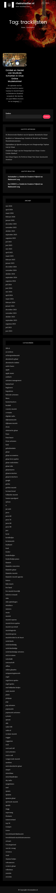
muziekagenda (11, 630)
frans (7, 434)
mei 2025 (9, 249)
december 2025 (11, 224)
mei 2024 (9, 292)
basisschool (10, 384)
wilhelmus (9, 870)
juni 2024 (9, 288)
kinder (8, 552)
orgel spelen (10, 684)
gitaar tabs (9, 466)
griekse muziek (11, 487)
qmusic (8, 720)
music (8, 612)
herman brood (11, 491)
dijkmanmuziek (11, 420)
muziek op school (12, 627)
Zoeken (8, 113)
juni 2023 (9, 331)
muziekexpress (11, 634)
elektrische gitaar (12, 430)
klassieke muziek (11, 573)
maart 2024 (10, 299)
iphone (8, 502)
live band (9, 587)
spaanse (8, 795)
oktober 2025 (10, 231)
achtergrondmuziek (13, 355)
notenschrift (10, 662)
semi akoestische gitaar (14, 766)
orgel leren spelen (12, 680)
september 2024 (11, 277)
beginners (9, 387)
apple (7, 370)
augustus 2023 (11, 324)
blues (7, 398)
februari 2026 (10, 217)
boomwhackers (11, 402)
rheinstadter (12, 177)
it (6, 505)
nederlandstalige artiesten (15, 652)
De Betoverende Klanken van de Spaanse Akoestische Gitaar (27, 135)
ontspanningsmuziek (13, 673)
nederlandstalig (11, 645)
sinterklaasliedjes (12, 777)
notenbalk (9, 659)
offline (8, 666)
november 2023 (11, 313)
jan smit (8, 509)
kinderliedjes (10, 555)
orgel (7, 677)
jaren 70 (8, 520)
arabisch (9, 377)
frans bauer (10, 437)
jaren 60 (8, 516)
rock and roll (10, 748)
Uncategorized (11, 845)
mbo (7, 598)
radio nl (8, 730)
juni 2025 (9, 245)
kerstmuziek (10, 541)
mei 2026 (9, 206)
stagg (7, 809)
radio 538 (9, 727)
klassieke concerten (13, 566)
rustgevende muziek (13, 759)
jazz (7, 530)
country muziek (11, 409)
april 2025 (9, 252)
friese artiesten (11, 441)
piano (8, 695)
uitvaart (8, 841)
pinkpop (9, 698)
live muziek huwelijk (13, 591)
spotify (8, 805)
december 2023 (11, 309)
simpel (8, 770)
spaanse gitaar (11, 798)
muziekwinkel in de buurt (15, 637)
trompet (8, 827)
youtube (8, 873)
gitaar (8, 452)
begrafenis (9, 391)
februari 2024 (10, 302)
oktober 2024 (10, 274)
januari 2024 (10, 306)
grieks (8, 484)
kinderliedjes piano (12, 559)
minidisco (9, 605)
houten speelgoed (12, 498)
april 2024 (9, 295)
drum (7, 427)
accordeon (9, 352)
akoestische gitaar (12, 359)
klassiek (8, 562)
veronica (9, 852)
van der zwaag (11, 848)
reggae (8, 737)
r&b (7, 723)
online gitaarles (11, 670)
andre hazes (10, 366)
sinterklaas (9, 773)
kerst (7, 534)
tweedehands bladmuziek (15, 834)
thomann (9, 816)
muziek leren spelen (13, 623)
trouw (8, 830)
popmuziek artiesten (13, 712)
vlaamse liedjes (11, 859)
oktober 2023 (10, 317)
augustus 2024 (11, 281)
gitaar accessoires (12, 455)
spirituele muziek (12, 802)
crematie (9, 412)
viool (7, 855)
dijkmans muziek (11, 423)
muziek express (11, 620)
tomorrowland (11, 820)
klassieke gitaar (11, 570)
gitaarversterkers (12, 477)
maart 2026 (10, 213)
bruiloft (8, 405)
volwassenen (10, 862)
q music (8, 716)
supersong (9, 812)
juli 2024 (9, 284)
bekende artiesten (12, 395)
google (8, 480)
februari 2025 (10, 259)
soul (7, 787)
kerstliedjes (10, 537)
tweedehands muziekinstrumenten (18, 837)
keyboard (9, 545)
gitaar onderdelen (12, 462)
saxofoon (9, 762)
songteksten (10, 784)
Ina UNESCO (12, 184)
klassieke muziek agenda (14, 577)
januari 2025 (10, 263)
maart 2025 (10, 256)
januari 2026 (10, 220)
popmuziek (10, 709)
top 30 (8, 823)
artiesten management (13, 380)
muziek (8, 616)
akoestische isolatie (12, 362)
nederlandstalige (11, 648)
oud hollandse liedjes (13, 687)
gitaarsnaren (10, 470)
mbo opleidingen (11, 602)
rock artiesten (10, 752)
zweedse (9, 877)
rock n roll (9, 755)
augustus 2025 (11, 238)
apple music (10, 373)
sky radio (9, 780)
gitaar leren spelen (12, 459)
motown (8, 609)
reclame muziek (11, 734)
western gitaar (11, 866)
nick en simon (10, 655)
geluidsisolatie (11, 448)
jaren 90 (8, 527)
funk (7, 445)
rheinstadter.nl (25, 3)
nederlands (10, 641)
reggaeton (9, 741)
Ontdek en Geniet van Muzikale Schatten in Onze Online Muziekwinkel (15, 76)
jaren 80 (8, 523)
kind (7, 548)
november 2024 (11, 270)
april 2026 (9, 209)
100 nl (8, 348)
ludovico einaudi (11, 595)
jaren (7, 512)
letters (8, 580)
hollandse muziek (12, 495)
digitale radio (10, 416)
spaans (8, 791)
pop (7, 702)
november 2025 (11, 227)
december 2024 (11, 267)
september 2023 (11, 320)
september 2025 (11, 234)
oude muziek (10, 691)
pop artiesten (10, 705)
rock (7, 745)
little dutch (9, 584)
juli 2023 (9, 327)
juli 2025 (9, 242)
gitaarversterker (11, 473)
